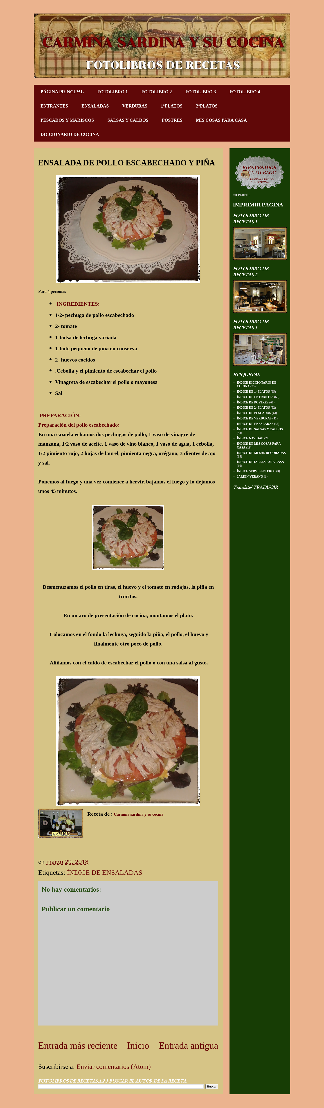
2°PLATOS (207, 105)
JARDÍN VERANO (250, 476)
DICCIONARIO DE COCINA (69, 134)
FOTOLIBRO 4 (245, 91)
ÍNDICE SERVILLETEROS (256, 471)
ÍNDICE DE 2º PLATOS (253, 407)
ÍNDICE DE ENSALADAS (104, 872)
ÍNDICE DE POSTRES (253, 402)
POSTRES (172, 120)
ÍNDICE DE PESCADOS (254, 413)
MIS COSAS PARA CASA (221, 120)
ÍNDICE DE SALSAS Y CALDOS (260, 429)
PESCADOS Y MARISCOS (67, 120)
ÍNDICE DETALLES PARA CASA (260, 462)
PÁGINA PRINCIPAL (62, 91)
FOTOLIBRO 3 (200, 91)
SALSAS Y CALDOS (127, 120)
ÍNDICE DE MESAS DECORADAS (261, 453)
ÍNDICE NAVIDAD (250, 438)
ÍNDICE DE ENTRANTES (255, 397)
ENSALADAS (95, 105)
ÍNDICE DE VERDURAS (254, 418)
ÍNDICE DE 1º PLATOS (253, 391)
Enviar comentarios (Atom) (113, 1066)
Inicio (138, 1045)
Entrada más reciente (77, 1045)
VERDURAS (134, 105)
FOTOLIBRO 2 (156, 91)
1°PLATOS (171, 105)
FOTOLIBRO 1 (112, 91)
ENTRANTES (54, 105)
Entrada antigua (188, 1045)
